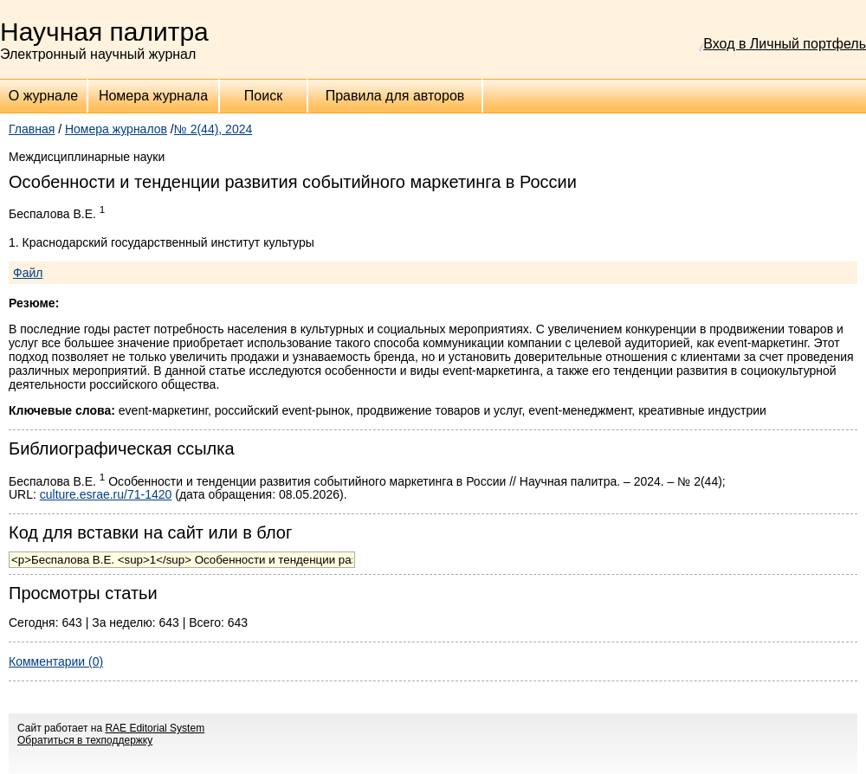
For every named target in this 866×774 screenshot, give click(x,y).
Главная (32, 129)
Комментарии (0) (56, 661)
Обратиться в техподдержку (84, 740)
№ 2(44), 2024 (213, 129)
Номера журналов (116, 129)
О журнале (43, 95)
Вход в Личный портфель (784, 43)
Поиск (263, 95)
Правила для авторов (395, 95)
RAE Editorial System (154, 728)
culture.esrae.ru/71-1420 (106, 494)
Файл (27, 273)
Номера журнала (153, 95)
